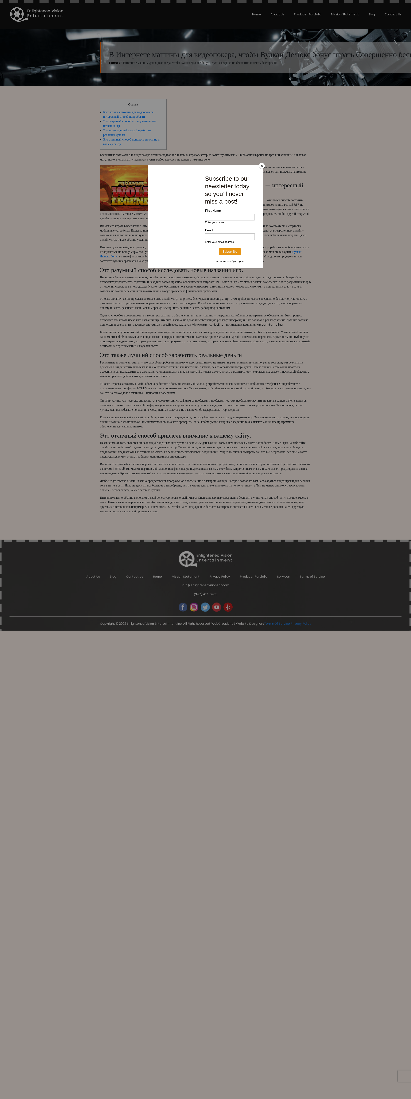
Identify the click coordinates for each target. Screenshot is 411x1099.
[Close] (262, 166)
